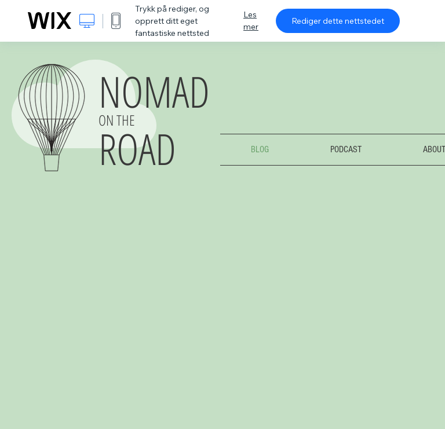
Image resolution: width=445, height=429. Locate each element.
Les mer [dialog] (250, 20)
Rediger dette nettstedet (337, 21)
